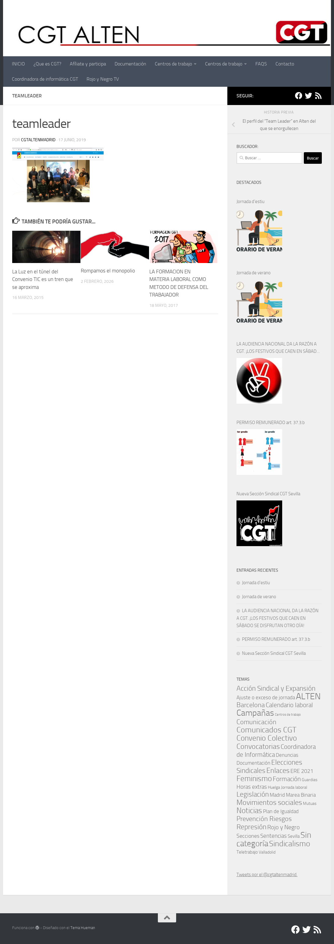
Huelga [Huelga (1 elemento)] (274, 787)
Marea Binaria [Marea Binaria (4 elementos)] (301, 795)
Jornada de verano (253, 272)
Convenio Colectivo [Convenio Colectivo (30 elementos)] (266, 738)
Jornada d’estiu (250, 201)
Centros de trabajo (173, 64)
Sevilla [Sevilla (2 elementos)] (294, 836)
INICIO (18, 64)
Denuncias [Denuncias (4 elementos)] (287, 755)
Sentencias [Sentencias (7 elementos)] (273, 835)
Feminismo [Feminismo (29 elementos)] (254, 778)
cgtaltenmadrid (38, 139)
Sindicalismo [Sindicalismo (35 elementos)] (289, 843)
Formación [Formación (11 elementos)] (287, 779)
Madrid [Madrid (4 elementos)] (277, 795)
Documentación (130, 64)
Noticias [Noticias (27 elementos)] (249, 810)
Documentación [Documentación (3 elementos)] (253, 763)
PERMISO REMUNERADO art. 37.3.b (270, 422)
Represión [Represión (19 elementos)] (251, 827)
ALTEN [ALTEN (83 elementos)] (308, 696)
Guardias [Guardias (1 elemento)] (310, 779)
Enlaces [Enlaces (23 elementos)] (278, 770)
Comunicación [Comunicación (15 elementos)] (256, 722)
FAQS (261, 64)
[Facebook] (298, 95)
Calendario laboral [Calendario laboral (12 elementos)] (289, 705)
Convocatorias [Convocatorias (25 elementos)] (258, 746)
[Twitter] (308, 95)
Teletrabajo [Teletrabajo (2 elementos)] (247, 852)
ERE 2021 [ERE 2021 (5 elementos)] (301, 771)
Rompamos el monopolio (108, 271)
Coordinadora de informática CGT (45, 79)
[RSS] (318, 95)
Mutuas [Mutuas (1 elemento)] (310, 803)
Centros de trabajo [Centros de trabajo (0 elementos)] (288, 715)
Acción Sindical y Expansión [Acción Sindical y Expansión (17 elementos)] (275, 688)
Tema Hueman (82, 927)
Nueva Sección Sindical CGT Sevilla (268, 494)
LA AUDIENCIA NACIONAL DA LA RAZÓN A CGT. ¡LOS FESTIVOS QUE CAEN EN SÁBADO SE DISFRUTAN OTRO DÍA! (278, 348)
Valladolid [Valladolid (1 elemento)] (267, 852)
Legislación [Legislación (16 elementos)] (252, 794)
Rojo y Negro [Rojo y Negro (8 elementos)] (283, 827)
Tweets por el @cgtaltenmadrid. (266, 874)
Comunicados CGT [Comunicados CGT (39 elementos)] (266, 730)
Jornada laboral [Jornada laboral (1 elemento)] (294, 787)
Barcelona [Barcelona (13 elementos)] (250, 705)
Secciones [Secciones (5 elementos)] (247, 836)
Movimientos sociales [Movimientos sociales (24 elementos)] (269, 802)
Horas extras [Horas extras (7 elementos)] (251, 786)
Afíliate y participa (88, 64)
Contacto (284, 64)
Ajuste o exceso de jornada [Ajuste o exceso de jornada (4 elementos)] (265, 697)
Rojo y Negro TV (103, 79)
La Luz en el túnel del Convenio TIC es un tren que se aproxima (42, 279)
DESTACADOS (248, 182)
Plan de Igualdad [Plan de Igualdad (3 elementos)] (281, 811)
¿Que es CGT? (47, 64)
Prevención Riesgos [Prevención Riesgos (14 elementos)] (264, 819)
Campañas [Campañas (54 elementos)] (255, 713)
